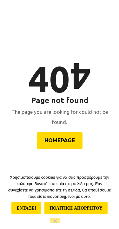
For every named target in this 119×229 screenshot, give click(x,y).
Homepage (59, 140)
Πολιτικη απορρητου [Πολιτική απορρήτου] (76, 208)
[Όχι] (55, 220)
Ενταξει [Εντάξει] (26, 208)
